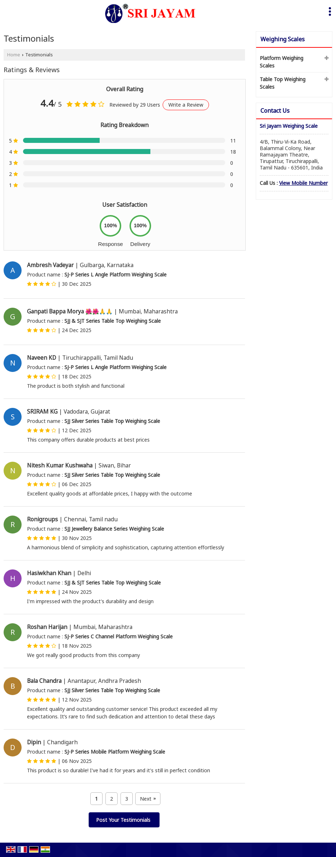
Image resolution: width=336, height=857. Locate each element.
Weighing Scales (282, 39)
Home (13, 55)
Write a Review (185, 104)
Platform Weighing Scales (281, 62)
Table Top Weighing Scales (282, 83)
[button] (303, 183)
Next (148, 798)
